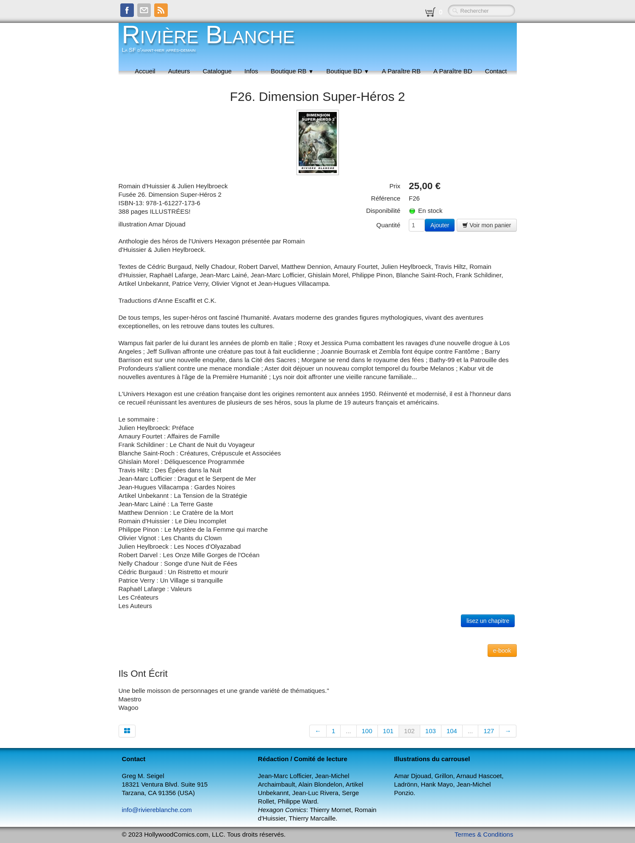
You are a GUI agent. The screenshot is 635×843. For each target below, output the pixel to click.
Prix (394, 186)
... (348, 730)
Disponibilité (383, 210)
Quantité (388, 225)
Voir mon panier (486, 225)
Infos (251, 71)
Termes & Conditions (484, 834)
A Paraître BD (452, 71)
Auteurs (179, 71)
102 (409, 730)
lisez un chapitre (487, 620)
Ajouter (439, 225)
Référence (385, 198)
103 (430, 730)
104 (451, 730)
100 (367, 730)
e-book (502, 650)
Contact (496, 71)
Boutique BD (347, 71)
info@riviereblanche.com (157, 809)
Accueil (145, 71)
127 (488, 730)
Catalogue (216, 71)
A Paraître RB (401, 71)
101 (388, 730)
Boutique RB (292, 71)
